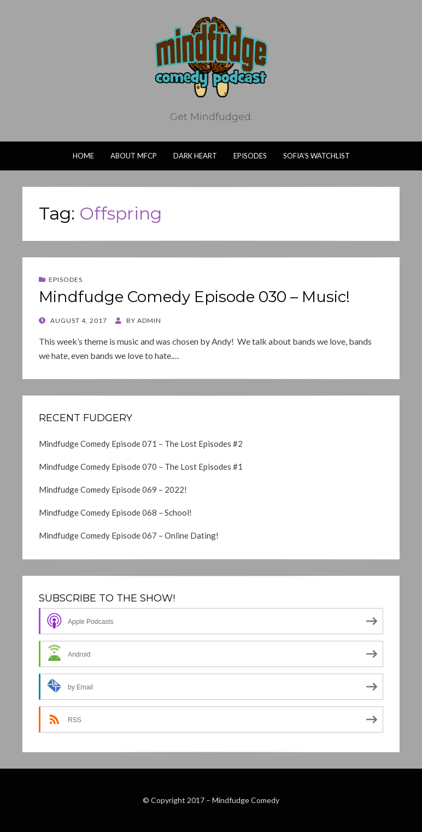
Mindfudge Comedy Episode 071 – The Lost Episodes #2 (141, 444)
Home (83, 155)
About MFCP (133, 155)
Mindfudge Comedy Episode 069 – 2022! (113, 489)
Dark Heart (195, 155)
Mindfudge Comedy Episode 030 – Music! (194, 296)
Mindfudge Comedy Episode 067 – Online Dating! (129, 535)
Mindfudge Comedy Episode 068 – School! (115, 512)
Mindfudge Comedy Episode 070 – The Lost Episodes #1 (141, 466)
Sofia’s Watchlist (316, 155)
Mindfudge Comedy (245, 800)
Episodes (250, 155)
